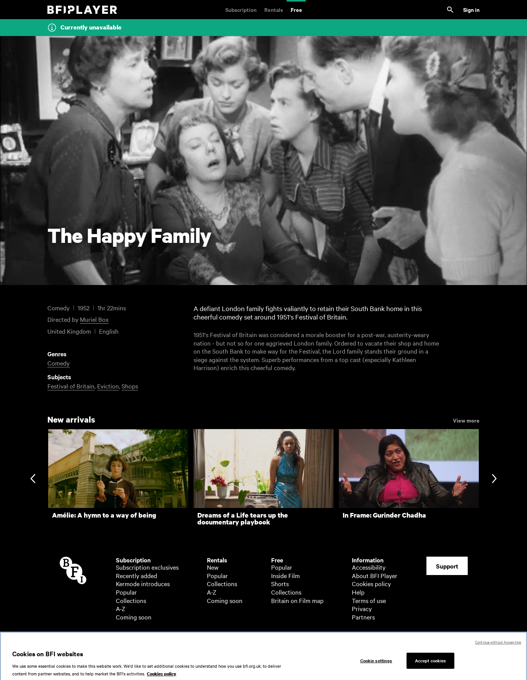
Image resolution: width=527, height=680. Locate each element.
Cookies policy (371, 583)
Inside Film (285, 575)
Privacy (362, 608)
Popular (126, 592)
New (212, 567)
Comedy (58, 363)
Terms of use (369, 600)
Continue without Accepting (498, 646)
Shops (130, 386)
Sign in (471, 9)
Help (358, 592)
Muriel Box (94, 319)
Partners (363, 617)
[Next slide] (494, 479)
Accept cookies (430, 664)
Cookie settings (376, 664)
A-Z (120, 608)
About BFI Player (374, 575)
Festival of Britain (70, 386)
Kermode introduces (143, 583)
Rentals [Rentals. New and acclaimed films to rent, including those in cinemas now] (273, 9)
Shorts (280, 583)
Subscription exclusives (147, 567)
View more (466, 420)
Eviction (108, 386)
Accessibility (368, 567)
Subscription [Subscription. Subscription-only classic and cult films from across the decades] (241, 9)
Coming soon (133, 617)
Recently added (136, 575)
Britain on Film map (297, 600)
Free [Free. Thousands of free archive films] (296, 9)
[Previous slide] (32, 479)
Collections (131, 600)
